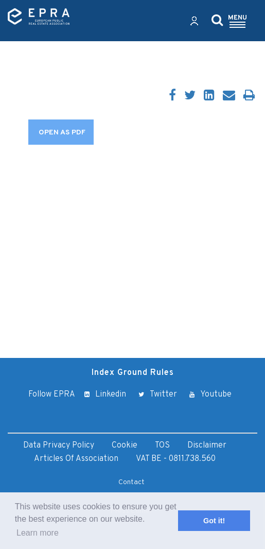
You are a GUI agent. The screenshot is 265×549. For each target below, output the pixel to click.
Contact (131, 482)
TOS (162, 445)
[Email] (229, 96)
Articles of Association (76, 459)
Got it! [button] (214, 521)
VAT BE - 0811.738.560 (176, 459)
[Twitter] (190, 96)
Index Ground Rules (133, 373)
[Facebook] (172, 96)
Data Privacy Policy (58, 445)
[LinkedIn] (209, 96)
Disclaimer (206, 445)
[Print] (249, 96)
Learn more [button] (37, 532)
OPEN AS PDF (62, 132)
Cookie (124, 445)
